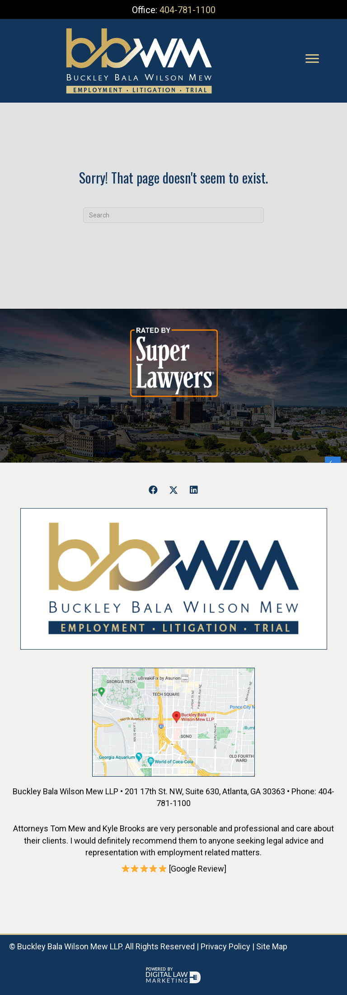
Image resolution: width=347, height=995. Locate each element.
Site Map (271, 946)
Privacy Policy (225, 946)
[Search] (173, 215)
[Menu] (312, 58)
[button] (153, 490)
